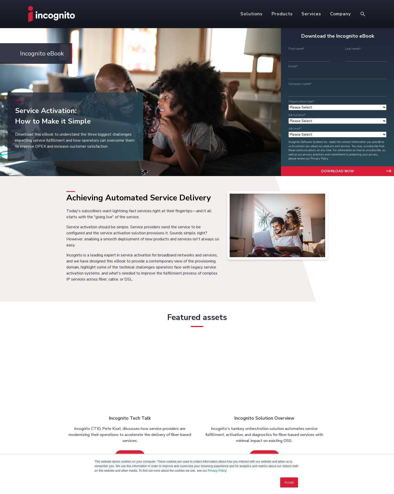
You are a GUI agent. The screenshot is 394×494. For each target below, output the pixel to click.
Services (311, 14)
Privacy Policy (217, 470)
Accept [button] (289, 482)
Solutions (251, 14)
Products (282, 14)
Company (340, 14)
